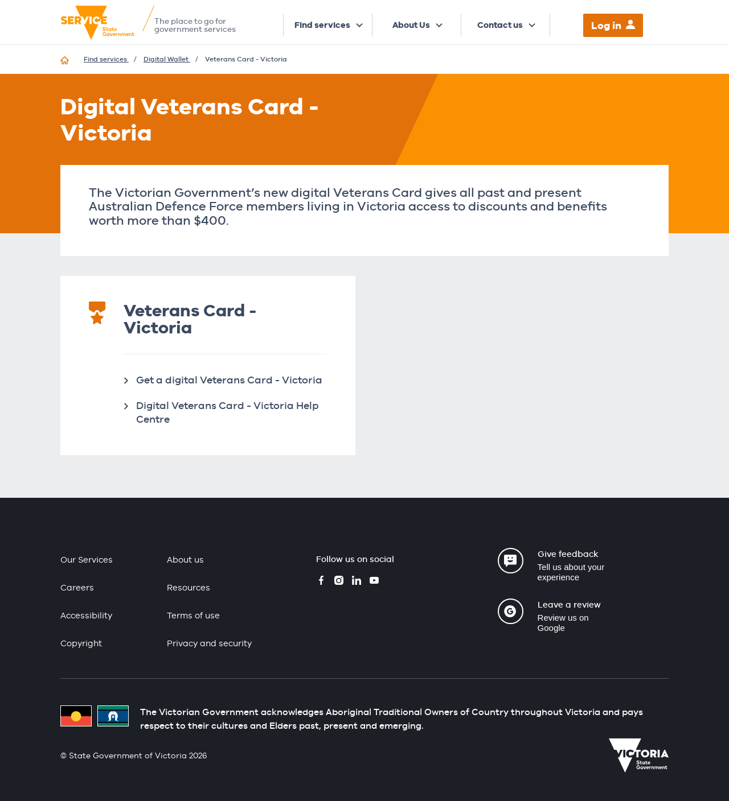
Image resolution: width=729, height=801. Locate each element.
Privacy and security (209, 643)
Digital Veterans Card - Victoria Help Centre (227, 412)
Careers (77, 587)
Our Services (86, 559)
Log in (606, 25)
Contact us (500, 25)
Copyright (81, 643)
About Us (411, 25)
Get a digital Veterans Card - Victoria (229, 380)
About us (185, 559)
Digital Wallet (167, 59)
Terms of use (193, 615)
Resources (188, 587)
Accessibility (86, 615)
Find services (322, 25)
